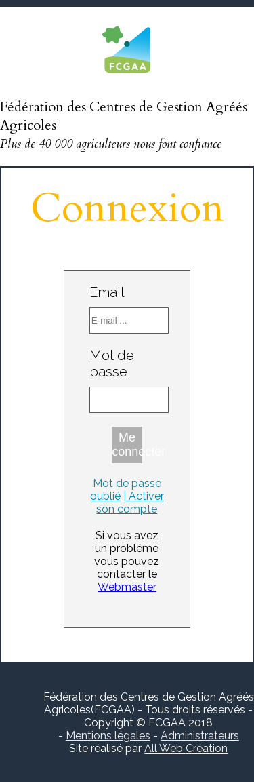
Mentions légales (108, 735)
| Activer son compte (130, 502)
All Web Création (186, 748)
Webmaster (127, 587)
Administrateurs (200, 735)
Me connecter (127, 444)
